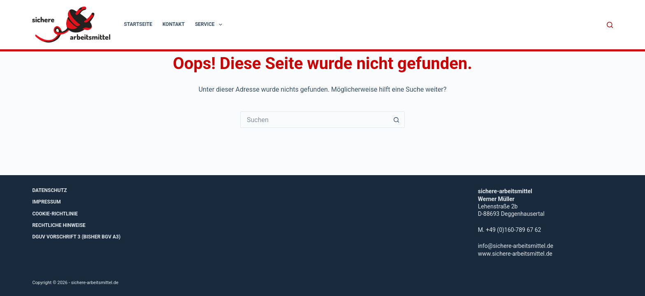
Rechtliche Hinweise (58, 225)
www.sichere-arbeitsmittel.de (515, 253)
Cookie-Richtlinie (55, 214)
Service (210, 25)
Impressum (46, 202)
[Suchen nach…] (314, 119)
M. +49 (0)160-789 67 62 (509, 230)
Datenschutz (49, 190)
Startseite (138, 24)
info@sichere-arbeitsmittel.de (515, 246)
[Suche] (610, 25)
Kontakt (173, 24)
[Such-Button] (396, 119)
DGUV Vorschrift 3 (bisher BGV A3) (76, 237)
